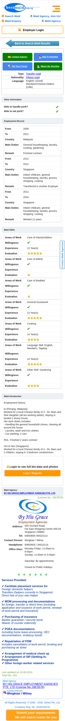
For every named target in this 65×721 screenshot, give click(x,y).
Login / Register (32, 473)
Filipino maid (33, 77)
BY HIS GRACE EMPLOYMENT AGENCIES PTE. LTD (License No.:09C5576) (30, 686)
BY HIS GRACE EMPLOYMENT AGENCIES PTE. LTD (29, 493)
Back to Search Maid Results (32, 43)
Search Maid (11, 16)
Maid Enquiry (11, 20)
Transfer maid (33, 73)
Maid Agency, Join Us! (45, 16)
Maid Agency (51, 20)
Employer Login (31, 30)
